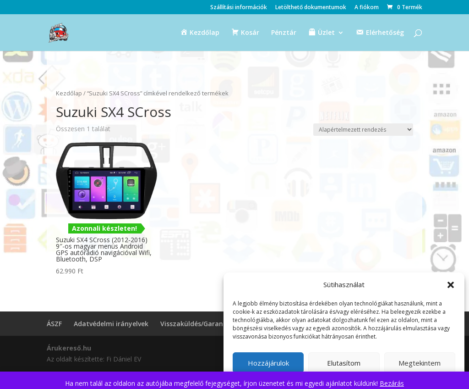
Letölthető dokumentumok (310, 8)
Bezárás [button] (392, 383)
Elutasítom (343, 362)
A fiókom (366, 8)
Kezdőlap (69, 93)
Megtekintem (419, 362)
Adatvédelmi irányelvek (111, 323)
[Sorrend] (363, 129)
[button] (450, 284)
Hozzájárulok (268, 362)
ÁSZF (54, 323)
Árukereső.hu (69, 348)
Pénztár (283, 33)
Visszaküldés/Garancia (196, 323)
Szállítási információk (238, 8)
